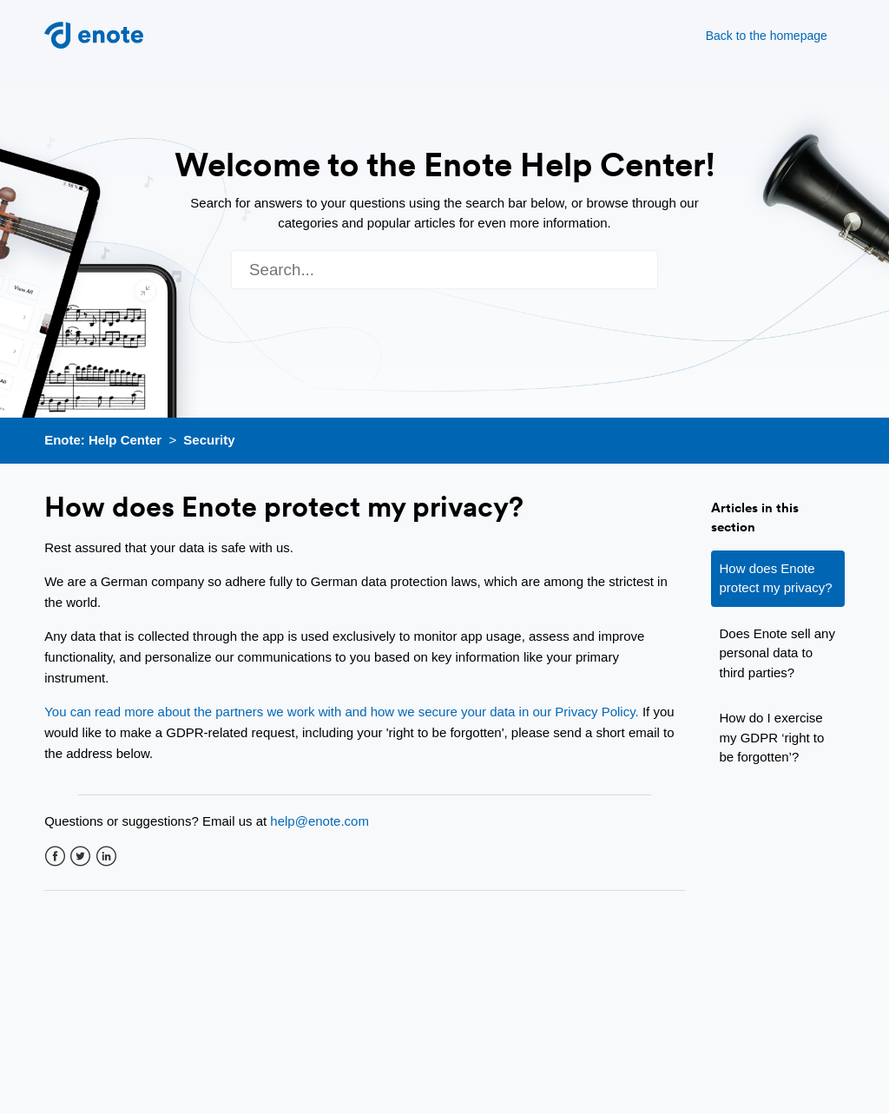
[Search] (444, 269)
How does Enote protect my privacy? (776, 578)
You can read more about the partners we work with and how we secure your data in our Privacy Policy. (341, 711)
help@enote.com (319, 821)
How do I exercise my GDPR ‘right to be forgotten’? (772, 737)
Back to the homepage (766, 36)
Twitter (80, 856)
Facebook (55, 856)
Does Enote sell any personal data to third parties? (777, 653)
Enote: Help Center (102, 439)
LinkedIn (106, 856)
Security (208, 439)
